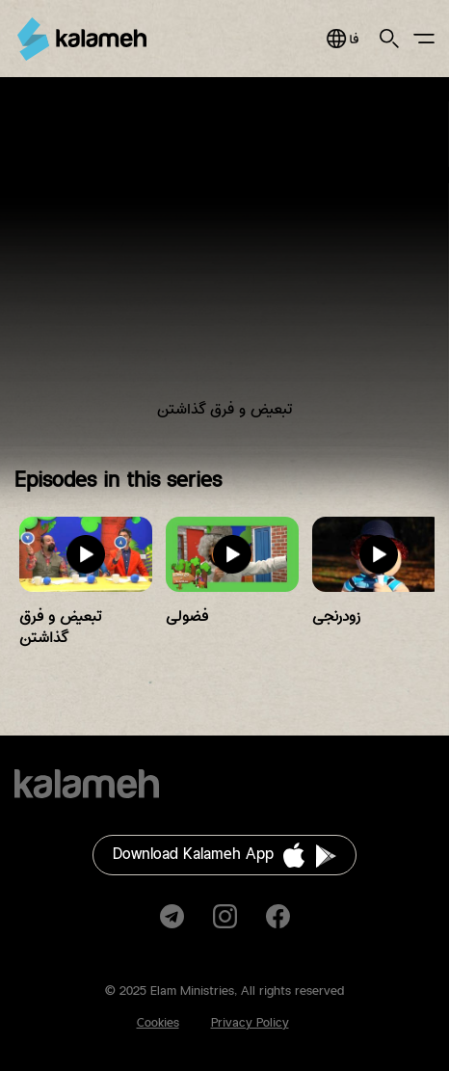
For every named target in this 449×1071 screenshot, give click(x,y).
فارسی (342, 38)
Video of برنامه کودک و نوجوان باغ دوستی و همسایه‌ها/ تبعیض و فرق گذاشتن (224, 262)
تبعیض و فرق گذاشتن (60, 627)
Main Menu (424, 38)
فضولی (187, 616)
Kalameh (81, 39)
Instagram (225, 916)
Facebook (278, 916)
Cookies (158, 1022)
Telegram (172, 916)
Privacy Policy (250, 1022)
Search (389, 38)
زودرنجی (336, 616)
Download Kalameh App (193, 855)
